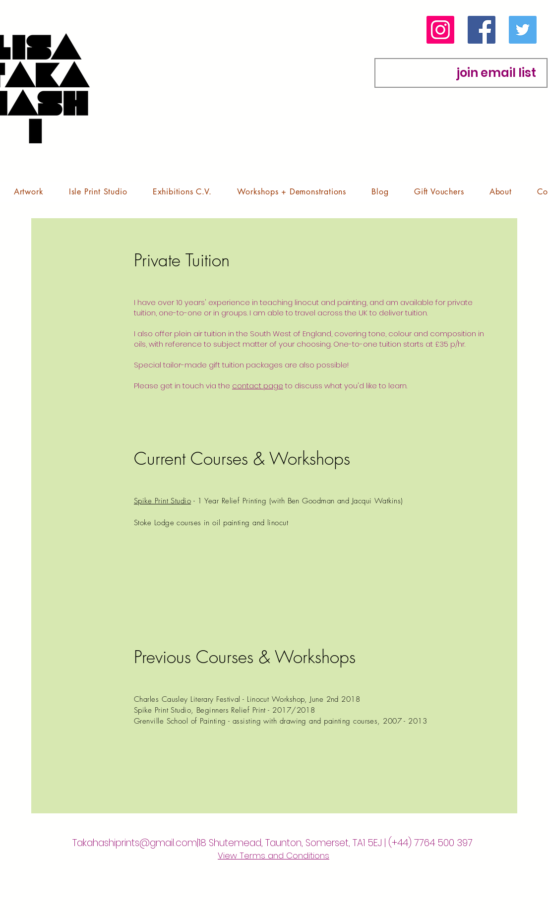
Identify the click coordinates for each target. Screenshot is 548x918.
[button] (28, 192)
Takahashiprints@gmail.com (134, 843)
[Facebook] (481, 30)
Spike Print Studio (162, 501)
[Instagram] (440, 30)
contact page (257, 385)
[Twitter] (523, 30)
